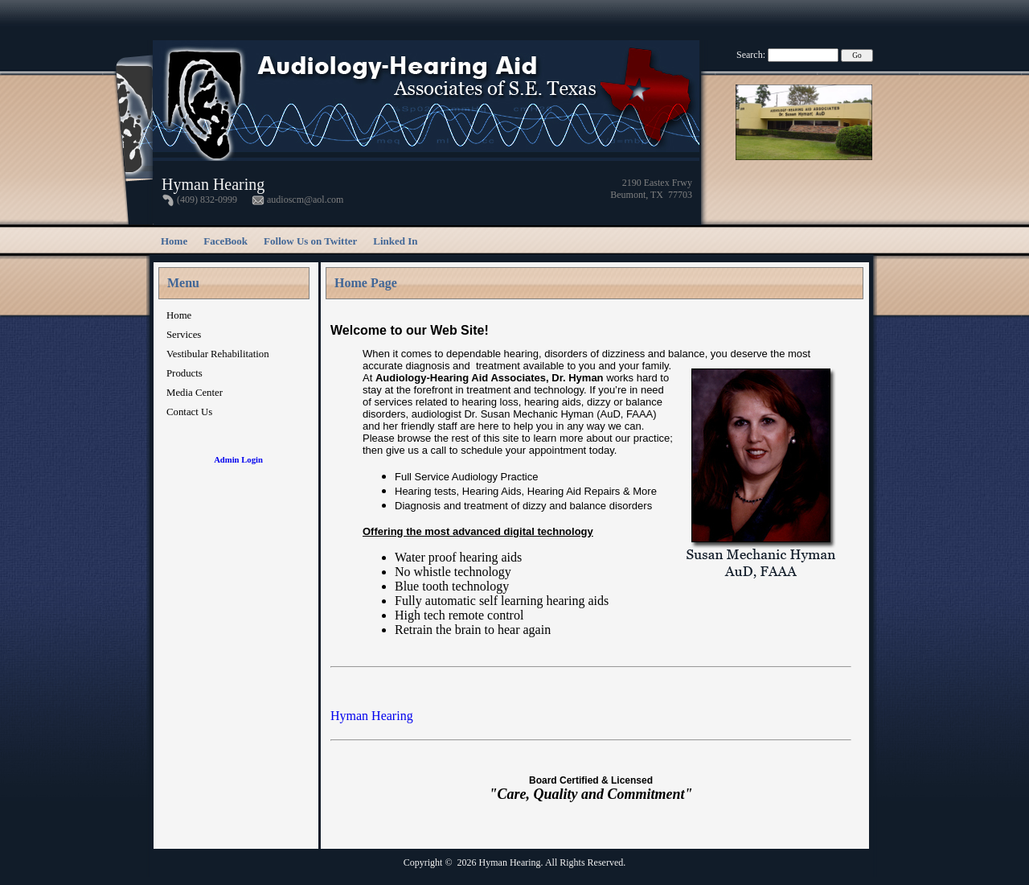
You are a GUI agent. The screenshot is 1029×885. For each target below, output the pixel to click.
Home (174, 241)
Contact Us (189, 412)
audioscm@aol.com (305, 199)
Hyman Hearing (371, 715)
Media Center (194, 392)
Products (184, 373)
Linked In (395, 241)
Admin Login (238, 459)
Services (183, 334)
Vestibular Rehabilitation (217, 354)
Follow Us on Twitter (310, 241)
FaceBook (225, 241)
